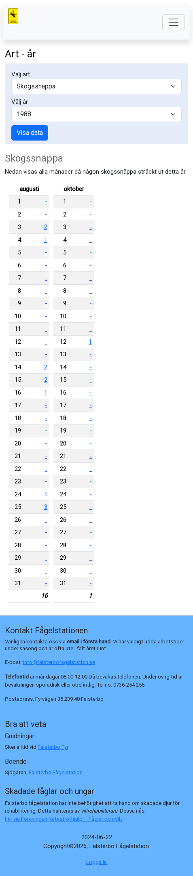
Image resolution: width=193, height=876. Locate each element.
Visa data (30, 133)
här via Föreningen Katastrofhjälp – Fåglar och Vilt (63, 819)
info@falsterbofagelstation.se (59, 662)
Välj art (20, 74)
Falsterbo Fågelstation (56, 772)
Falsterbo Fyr (53, 747)
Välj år (19, 101)
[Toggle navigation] (173, 22)
